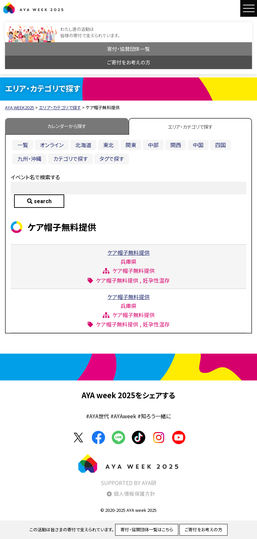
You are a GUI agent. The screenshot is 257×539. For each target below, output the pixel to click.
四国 (220, 145)
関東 (130, 145)
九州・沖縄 (29, 159)
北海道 (83, 145)
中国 (198, 145)
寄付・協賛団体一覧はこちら (146, 529)
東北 (108, 145)
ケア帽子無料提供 (128, 252)
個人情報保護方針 (134, 493)
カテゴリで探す (70, 159)
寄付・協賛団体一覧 (128, 48)
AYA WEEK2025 (33, 8)
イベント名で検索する (35, 177)
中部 (153, 145)
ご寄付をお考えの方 (128, 62)
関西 (175, 145)
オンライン (52, 145)
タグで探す (111, 159)
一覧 (22, 145)
